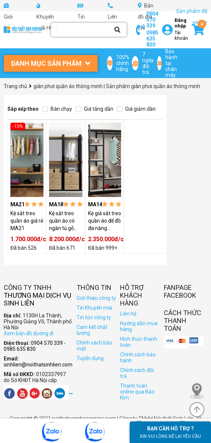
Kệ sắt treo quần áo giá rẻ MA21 (26, 220)
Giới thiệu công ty (96, 298)
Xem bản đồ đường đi (28, 333)
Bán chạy (57, 109)
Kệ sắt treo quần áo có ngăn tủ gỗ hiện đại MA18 (65, 221)
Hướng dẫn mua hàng (139, 326)
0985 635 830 (152, 39)
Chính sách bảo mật (94, 346)
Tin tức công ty (94, 317)
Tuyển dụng (90, 358)
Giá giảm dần (136, 109)
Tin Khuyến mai (94, 308)
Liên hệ (128, 314)
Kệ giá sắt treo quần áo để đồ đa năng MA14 (104, 221)
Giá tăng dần (94, 109)
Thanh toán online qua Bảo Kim (137, 392)
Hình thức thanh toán (138, 342)
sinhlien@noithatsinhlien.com (38, 365)
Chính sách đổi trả (137, 373)
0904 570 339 (152, 20)
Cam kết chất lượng (92, 330)
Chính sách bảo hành (138, 357)
